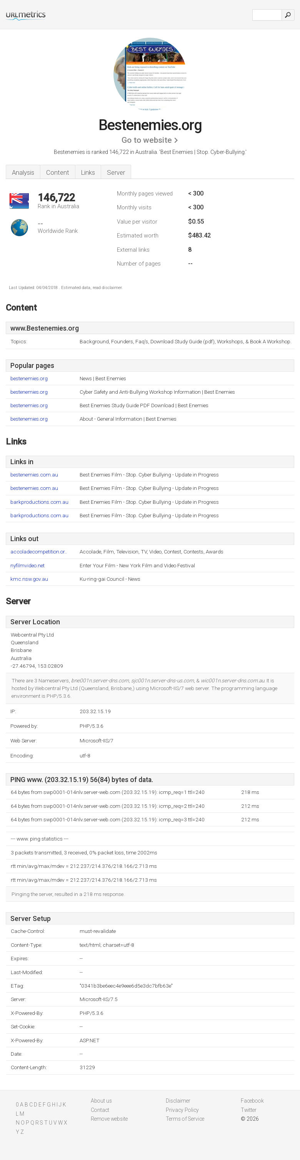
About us (101, 1101)
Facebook (252, 1101)
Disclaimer (178, 1101)
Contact (100, 1110)
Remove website (109, 1119)
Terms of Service (185, 1119)
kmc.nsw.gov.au (29, 579)
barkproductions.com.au (39, 502)
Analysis (23, 172)
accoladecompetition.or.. (38, 552)
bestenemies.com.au (34, 475)
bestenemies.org (29, 378)
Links (88, 172)
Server (116, 172)
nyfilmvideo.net (27, 565)
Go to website (147, 140)
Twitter (249, 1110)
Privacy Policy (182, 1110)
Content (57, 172)
